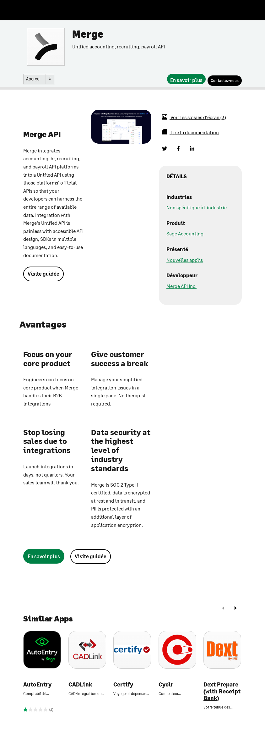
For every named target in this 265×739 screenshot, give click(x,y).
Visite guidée (43, 274)
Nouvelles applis (184, 260)
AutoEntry (37, 684)
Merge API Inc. (181, 286)
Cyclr (166, 684)
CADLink (80, 684)
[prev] (223, 609)
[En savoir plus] (186, 79)
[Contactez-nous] (225, 80)
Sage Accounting (184, 233)
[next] (235, 609)
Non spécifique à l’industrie (196, 207)
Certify (123, 684)
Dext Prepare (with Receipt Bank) (222, 691)
